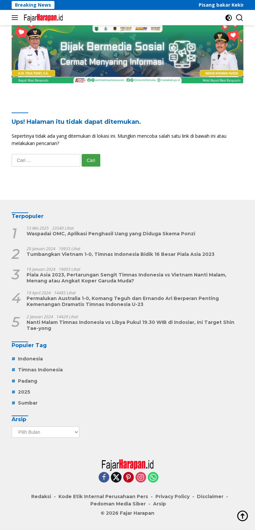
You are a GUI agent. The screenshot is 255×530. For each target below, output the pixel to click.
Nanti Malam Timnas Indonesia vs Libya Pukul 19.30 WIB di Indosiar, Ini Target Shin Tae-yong (130, 325)
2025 (24, 392)
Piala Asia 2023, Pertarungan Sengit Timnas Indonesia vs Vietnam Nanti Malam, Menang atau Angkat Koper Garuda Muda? (126, 278)
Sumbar (28, 403)
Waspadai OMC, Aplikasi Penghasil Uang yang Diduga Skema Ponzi (111, 234)
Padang (27, 381)
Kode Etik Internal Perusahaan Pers (103, 496)
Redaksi (41, 496)
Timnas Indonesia (40, 370)
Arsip (159, 504)
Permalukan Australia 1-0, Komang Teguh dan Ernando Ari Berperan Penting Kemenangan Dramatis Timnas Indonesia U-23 (123, 301)
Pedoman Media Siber (118, 504)
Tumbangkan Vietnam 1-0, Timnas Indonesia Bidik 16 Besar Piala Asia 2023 (120, 254)
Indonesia (30, 359)
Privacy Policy (172, 496)
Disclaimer (210, 496)
